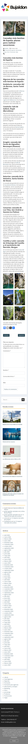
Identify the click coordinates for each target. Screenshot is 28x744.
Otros (8, 52)
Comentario (7, 351)
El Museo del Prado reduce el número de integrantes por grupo (13, 494)
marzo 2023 (7, 604)
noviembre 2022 (8, 611)
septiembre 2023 (9, 593)
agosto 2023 (7, 594)
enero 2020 (7, 665)
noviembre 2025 (8, 544)
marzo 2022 (7, 626)
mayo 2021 (7, 644)
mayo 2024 (7, 578)
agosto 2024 (7, 572)
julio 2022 (7, 618)
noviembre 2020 (8, 656)
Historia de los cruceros (9, 441)
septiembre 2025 (9, 548)
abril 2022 (7, 624)
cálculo (6, 677)
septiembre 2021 (9, 637)
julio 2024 (7, 574)
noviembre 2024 (8, 567)
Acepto (14, 740)
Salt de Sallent (20, 127)
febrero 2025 (7, 561)
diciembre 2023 (8, 587)
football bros (7, 521)
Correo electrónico (9, 376)
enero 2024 (7, 585)
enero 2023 (7, 607)
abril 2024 (7, 580)
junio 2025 (7, 554)
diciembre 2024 (8, 565)
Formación (7, 683)
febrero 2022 (7, 628)
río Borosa (21, 91)
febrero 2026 (7, 539)
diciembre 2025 (8, 542)
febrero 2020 (7, 663)
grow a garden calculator (11, 511)
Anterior (6, 335)
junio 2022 (7, 620)
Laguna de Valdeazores (9, 100)
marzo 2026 (7, 537)
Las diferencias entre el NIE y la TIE (11, 459)
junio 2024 (7, 576)
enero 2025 (7, 563)
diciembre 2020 (8, 654)
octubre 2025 (8, 546)
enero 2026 (7, 541)
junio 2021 (7, 643)
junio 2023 (7, 598)
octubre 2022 (8, 613)
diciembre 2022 (8, 609)
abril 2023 (7, 602)
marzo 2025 (7, 559)
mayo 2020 (7, 657)
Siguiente (21, 335)
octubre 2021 (8, 635)
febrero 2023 (7, 605)
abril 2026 (7, 535)
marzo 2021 (7, 648)
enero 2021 (7, 652)
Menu (2, 2)
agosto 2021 (7, 639)
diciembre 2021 (8, 631)
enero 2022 (7, 630)
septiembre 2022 (9, 615)
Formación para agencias (10, 50)
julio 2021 (7, 641)
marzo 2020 (7, 661)
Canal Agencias (8, 679)
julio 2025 (7, 552)
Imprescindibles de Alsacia (14, 508)
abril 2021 (7, 646)
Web (4, 382)
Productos (7, 694)
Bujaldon (7, 48)
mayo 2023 (7, 600)
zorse (5, 518)
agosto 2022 (7, 617)
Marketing (7, 688)
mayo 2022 (7, 622)
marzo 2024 (7, 581)
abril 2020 (7, 659)
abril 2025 (7, 557)
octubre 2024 (8, 568)
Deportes (6, 681)
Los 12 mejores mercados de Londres (14, 515)
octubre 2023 (8, 591)
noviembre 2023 (8, 589)
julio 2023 (7, 596)
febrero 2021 (7, 650)
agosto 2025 (7, 550)
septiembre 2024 (9, 570)
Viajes (17, 52)
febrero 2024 (7, 583)
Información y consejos (10, 686)
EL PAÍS (15, 324)
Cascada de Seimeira (10, 185)
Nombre (6, 370)
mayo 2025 (7, 555)
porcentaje (7, 692)
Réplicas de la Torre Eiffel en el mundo (12, 424)
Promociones (12, 52)
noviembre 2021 (8, 633)
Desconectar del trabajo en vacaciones (12, 476)
